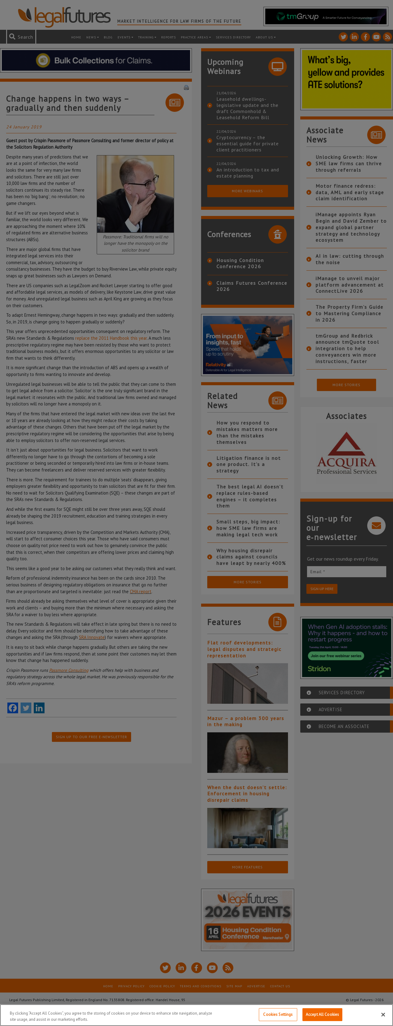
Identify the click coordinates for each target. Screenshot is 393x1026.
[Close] (383, 1014)
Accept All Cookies (322, 1014)
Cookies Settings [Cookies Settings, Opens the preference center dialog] (278, 1014)
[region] (196, 1015)
